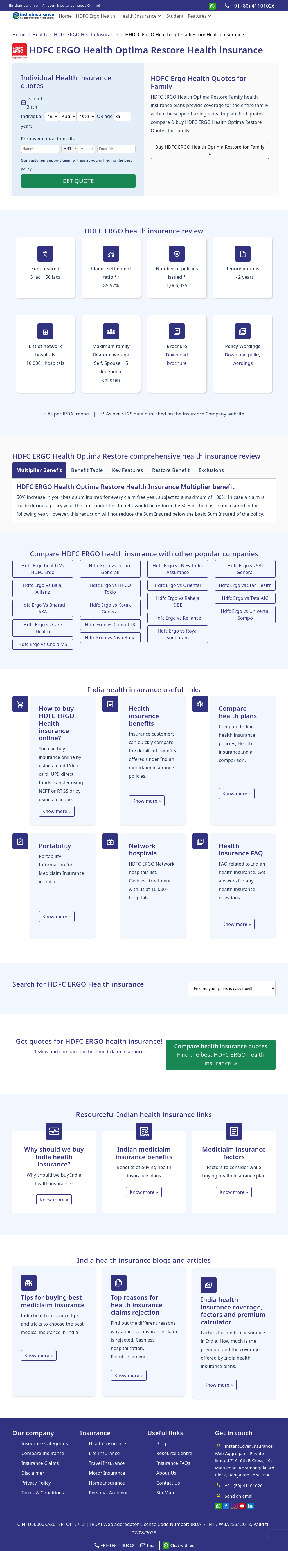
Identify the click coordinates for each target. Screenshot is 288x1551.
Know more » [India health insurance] (54, 1200)
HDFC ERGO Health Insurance (86, 35)
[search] (232, 988)
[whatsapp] (212, 5)
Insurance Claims (40, 1463)
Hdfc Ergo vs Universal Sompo (245, 614)
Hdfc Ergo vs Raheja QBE (177, 601)
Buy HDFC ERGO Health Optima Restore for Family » (209, 150)
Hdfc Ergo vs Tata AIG (245, 598)
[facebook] (226, 1505)
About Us (166, 1473)
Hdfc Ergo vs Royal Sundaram (178, 634)
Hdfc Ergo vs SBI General (245, 568)
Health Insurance (140, 16)
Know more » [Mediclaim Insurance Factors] (234, 1192)
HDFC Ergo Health (95, 16)
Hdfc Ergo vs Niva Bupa (110, 637)
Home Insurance (107, 1483)
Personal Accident (108, 1493)
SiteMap (165, 1493)
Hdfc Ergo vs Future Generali (110, 568)
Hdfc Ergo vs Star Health (245, 585)
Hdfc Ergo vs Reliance (177, 618)
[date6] (122, 116)
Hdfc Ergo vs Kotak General (110, 608)
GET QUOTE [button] (78, 181)
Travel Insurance (107, 1463)
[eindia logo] (35, 15)
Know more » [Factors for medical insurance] (218, 1385)
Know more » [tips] (38, 1355)
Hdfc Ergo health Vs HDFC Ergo (42, 568)
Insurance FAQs (173, 1463)
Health (40, 35)
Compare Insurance (42, 1453)
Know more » (56, 811)
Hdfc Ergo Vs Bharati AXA (43, 608)
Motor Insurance (107, 1473)
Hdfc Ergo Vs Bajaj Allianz (43, 588)
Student (175, 16)
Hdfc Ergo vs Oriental (178, 585)
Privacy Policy (36, 1483)
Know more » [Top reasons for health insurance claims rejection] (128, 1375)
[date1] (68, 116)
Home (65, 16)
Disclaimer (32, 1473)
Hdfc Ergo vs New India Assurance (177, 568)
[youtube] (242, 1505)
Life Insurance (104, 1453)
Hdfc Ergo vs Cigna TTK (110, 625)
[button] (148, 1545)
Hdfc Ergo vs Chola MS (42, 644)
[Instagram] (234, 1505)
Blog (161, 1443)
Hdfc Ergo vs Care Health (43, 628)
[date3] (86, 116)
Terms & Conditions (42, 1493)
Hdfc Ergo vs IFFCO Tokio (110, 588)
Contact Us (168, 1483)
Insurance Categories (44, 1443)
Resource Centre (174, 1453)
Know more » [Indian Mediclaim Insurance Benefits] (144, 1192)
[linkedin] (250, 1505)
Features (200, 16)
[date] (52, 116)
